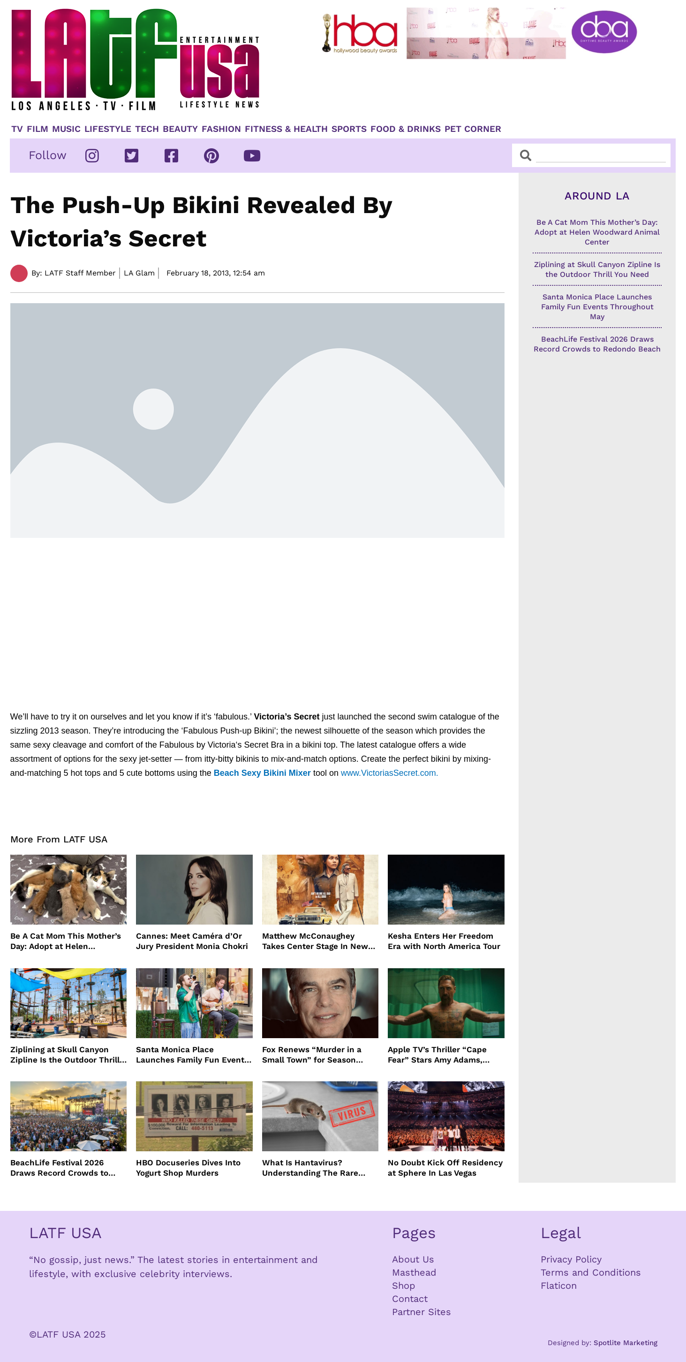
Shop (403, 1285)
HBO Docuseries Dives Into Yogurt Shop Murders (188, 1168)
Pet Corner (473, 129)
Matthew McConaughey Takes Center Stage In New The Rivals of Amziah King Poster (315, 941)
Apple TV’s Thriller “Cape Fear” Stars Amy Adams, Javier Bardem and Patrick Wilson (440, 1055)
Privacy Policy (571, 1259)
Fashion (221, 129)
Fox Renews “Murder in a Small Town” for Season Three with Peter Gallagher (315, 1055)
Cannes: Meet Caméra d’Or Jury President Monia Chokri (192, 941)
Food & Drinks (405, 129)
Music (66, 129)
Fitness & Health (286, 129)
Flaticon (559, 1285)
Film (37, 129)
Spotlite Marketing (625, 1343)
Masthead (414, 1272)
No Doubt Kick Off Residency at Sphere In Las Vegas (445, 1168)
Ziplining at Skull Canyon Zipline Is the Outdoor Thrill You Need (65, 1055)
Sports (349, 129)
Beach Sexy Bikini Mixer (262, 773)
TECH (147, 129)
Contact (410, 1298)
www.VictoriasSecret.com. (391, 773)
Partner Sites (421, 1311)
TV (17, 129)
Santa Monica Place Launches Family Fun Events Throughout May (192, 1055)
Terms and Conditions (591, 1272)
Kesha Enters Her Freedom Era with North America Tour (444, 941)
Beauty (180, 129)
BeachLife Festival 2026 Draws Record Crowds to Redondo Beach (59, 1168)
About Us (413, 1259)
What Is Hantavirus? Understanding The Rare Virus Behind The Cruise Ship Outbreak (319, 1168)
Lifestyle (107, 129)
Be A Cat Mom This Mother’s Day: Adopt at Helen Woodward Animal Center (65, 941)
